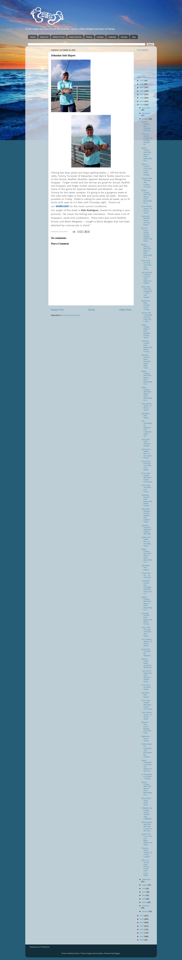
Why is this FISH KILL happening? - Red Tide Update (146, 292)
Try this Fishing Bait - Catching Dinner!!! (145, 126)
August (145, 885)
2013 (142, 929)
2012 (142, 933)
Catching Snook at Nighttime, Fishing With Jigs (146, 529)
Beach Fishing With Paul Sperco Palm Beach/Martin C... (146, 154)
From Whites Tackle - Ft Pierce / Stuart (146, 209)
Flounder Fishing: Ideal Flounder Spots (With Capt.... (145, 361)
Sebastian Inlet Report (145, 415)
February (145, 906)
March (144, 902)
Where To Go (58, 37)
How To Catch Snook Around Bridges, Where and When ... (146, 234)
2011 (142, 936)
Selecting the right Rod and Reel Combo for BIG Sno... (146, 826)
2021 (142, 94)
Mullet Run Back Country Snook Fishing (145, 305)
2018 (142, 105)
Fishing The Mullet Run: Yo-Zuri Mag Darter (146, 541)
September (146, 879)
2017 (142, 916)
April (144, 899)
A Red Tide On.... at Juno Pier (146, 575)
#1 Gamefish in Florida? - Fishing (146, 776)
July (144, 888)
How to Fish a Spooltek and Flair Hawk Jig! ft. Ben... (146, 317)
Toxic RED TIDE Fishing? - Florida (146, 443)
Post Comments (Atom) (71, 315)
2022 (142, 91)
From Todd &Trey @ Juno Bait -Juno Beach (146, 265)
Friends (124, 37)
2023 (142, 87)
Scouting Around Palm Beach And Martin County (146, 346)
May (144, 895)
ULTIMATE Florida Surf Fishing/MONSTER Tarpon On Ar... (146, 587)
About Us (44, 37)
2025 (142, 81)
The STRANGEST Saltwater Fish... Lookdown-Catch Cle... (146, 428)
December (146, 108)
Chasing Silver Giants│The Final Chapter (146, 852)
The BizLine (44, 947)
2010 (142, 940)
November (146, 113)
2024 (142, 84)
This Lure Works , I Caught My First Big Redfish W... (146, 139)
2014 (142, 926)
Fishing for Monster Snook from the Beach (145, 220)
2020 (142, 98)
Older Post (125, 309)
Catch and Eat (75, 37)
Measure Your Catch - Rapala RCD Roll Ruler (146, 727)
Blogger (117, 953)
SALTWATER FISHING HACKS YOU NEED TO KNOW (146, 278)
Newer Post (57, 309)
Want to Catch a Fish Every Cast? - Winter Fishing (146, 169)
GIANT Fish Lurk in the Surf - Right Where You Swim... (146, 839)
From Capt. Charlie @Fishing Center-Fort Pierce (146, 477)
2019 (142, 101)
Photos (89, 37)
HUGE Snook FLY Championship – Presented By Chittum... (146, 750)
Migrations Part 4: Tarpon (145, 738)
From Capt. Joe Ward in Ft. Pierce (146, 488)
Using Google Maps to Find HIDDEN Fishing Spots (145, 331)
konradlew (99, 953)
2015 (142, 922)
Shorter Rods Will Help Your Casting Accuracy (146, 182)
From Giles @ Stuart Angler (145, 687)
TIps (134, 37)
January (145, 911)
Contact (100, 37)
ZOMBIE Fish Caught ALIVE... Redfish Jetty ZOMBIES (146, 813)
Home (33, 37)
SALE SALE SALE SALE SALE (146, 801)
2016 (142, 919)
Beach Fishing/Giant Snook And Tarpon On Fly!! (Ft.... (146, 765)
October (145, 119)
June (144, 892)
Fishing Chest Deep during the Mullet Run (146, 663)
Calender (112, 37)
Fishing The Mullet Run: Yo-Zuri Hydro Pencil (146, 453)
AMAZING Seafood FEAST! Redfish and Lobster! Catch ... (145, 515)
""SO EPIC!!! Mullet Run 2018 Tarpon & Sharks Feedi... (146, 676)
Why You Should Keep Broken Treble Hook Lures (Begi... (145, 867)
